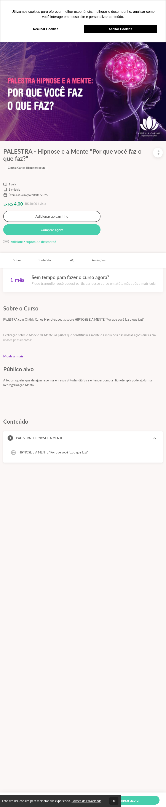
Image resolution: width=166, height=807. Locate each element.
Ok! (114, 801)
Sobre (17, 260)
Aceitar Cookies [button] (120, 29)
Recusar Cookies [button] (45, 29)
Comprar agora (52, 230)
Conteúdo (44, 260)
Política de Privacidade (86, 801)
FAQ (71, 260)
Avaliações (98, 260)
